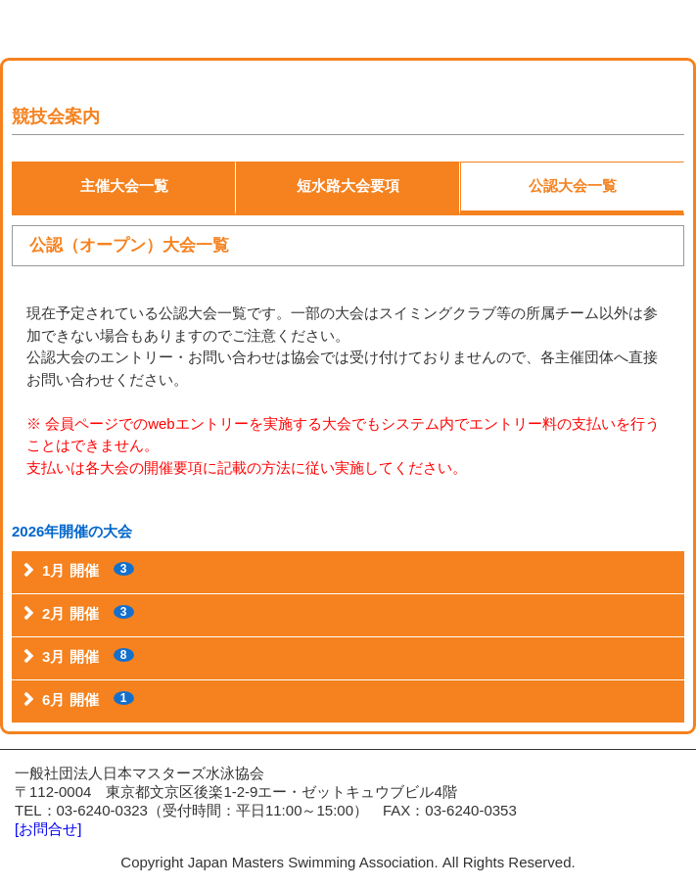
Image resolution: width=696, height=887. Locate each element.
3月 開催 (88, 656)
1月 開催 (88, 570)
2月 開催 (88, 613)
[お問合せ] (48, 828)
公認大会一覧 (573, 185)
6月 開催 (88, 699)
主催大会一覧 (124, 185)
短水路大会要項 (348, 185)
